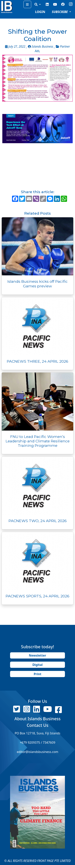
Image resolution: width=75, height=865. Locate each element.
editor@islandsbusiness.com (37, 752)
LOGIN (40, 12)
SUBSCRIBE (60, 12)
